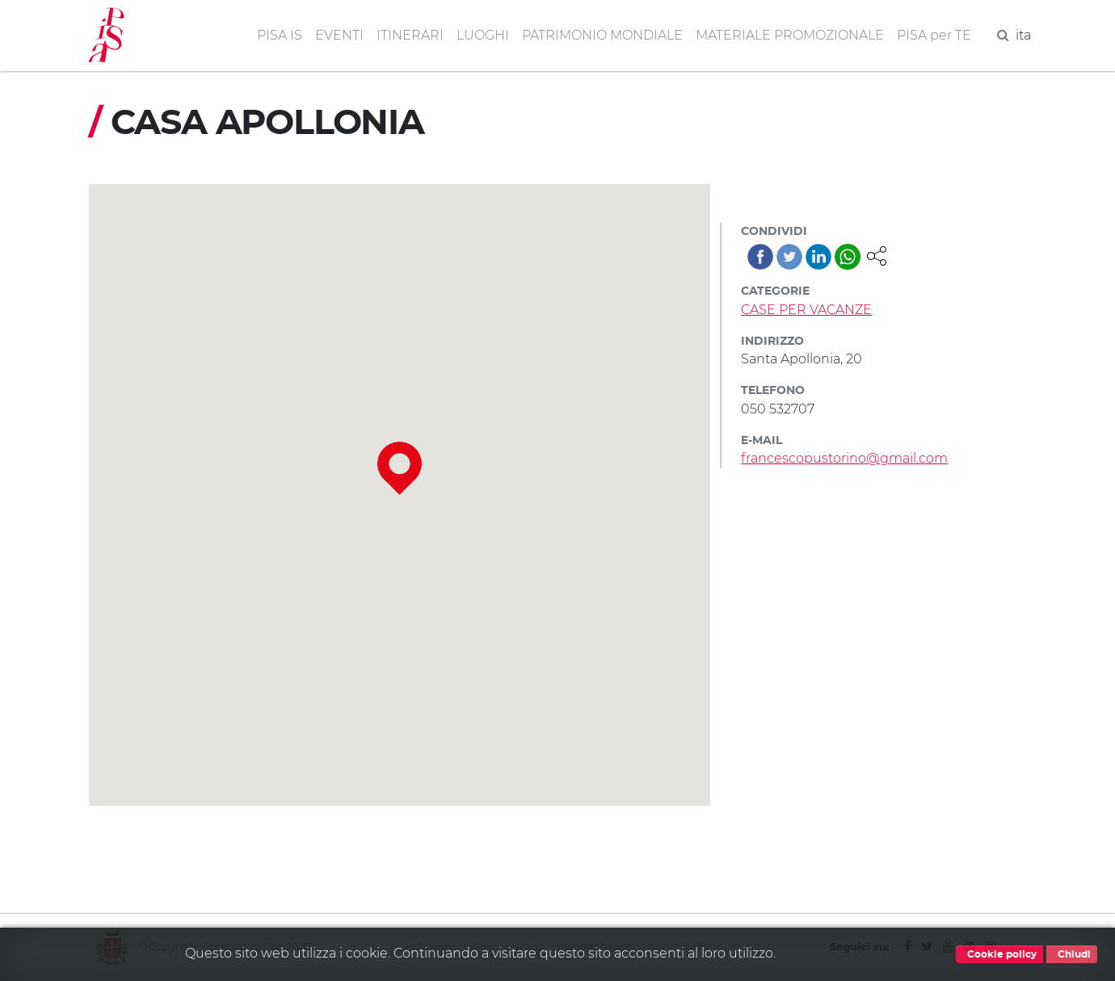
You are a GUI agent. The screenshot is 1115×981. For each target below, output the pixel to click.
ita (1023, 35)
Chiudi (1072, 954)
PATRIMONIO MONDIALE (602, 35)
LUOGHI (483, 35)
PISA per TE (934, 35)
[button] (876, 254)
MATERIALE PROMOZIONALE (790, 35)
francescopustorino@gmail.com (844, 458)
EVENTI (339, 35)
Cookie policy (999, 954)
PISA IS (279, 35)
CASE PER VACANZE (806, 309)
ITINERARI (410, 35)
